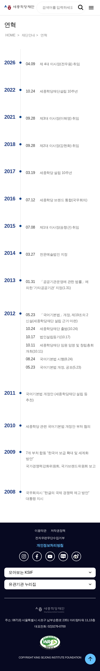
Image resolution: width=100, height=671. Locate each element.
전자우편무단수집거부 (50, 537)
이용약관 (40, 530)
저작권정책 (58, 530)
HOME (10, 35)
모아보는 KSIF (21, 572)
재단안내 (28, 35)
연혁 (43, 35)
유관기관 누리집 (22, 584)
